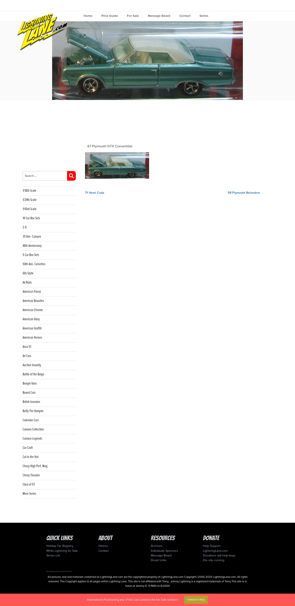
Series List (53, 555)
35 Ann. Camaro (32, 236)
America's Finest (32, 291)
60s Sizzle (28, 273)
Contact (185, 16)
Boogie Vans (30, 383)
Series (204, 16)
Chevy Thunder (31, 475)
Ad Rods (27, 282)
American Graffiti (32, 328)
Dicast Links (159, 560)
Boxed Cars (29, 392)
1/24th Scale (30, 200)
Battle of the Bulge (33, 374)
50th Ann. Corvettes (34, 264)
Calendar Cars (31, 420)
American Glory (31, 319)
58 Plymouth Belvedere (244, 193)
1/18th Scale (29, 190)
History (103, 546)
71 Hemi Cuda (94, 193)
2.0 (24, 227)
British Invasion (31, 402)
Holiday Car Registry (59, 546)
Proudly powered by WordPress (59, 571)
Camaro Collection (33, 429)
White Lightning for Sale (62, 551)
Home (88, 16)
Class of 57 (29, 484)
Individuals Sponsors (164, 551)
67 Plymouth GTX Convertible (109, 146)
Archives (156, 546)
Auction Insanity (32, 365)
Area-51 (27, 346)
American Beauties (33, 301)
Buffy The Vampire (33, 411)
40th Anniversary (32, 245)
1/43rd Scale (30, 209)
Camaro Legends (32, 438)
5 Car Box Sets (31, 255)
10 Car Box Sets (31, 218)
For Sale (133, 16)
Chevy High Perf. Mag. (35, 466)
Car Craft (28, 447)
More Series (29, 493)
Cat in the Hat (30, 457)
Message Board (159, 16)
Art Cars (27, 356)
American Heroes (32, 337)
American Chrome (33, 310)
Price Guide (109, 16)
